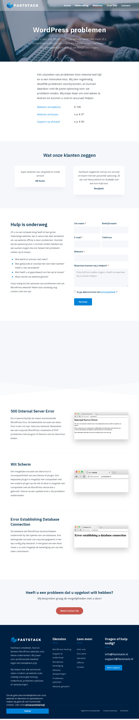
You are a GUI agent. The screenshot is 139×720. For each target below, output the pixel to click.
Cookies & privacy (108, 711)
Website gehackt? (61, 687)
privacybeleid (108, 293)
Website (79, 252)
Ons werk (81, 654)
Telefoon (107, 238)
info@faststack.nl (116, 655)
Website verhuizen (48, 114)
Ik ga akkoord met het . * (97, 293)
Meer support (113, 669)
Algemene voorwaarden (87, 711)
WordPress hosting (62, 650)
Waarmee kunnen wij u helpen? (91, 266)
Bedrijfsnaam (109, 224)
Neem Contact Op (69, 612)
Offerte (80, 663)
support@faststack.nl (119, 660)
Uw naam (80, 224)
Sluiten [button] (27, 711)
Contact (80, 668)
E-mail (78, 238)
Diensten (81, 659)
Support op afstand (49, 121)
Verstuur (83, 303)
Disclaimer (123, 711)
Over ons (81, 650)
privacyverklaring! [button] (35, 704)
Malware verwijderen (50, 107)
